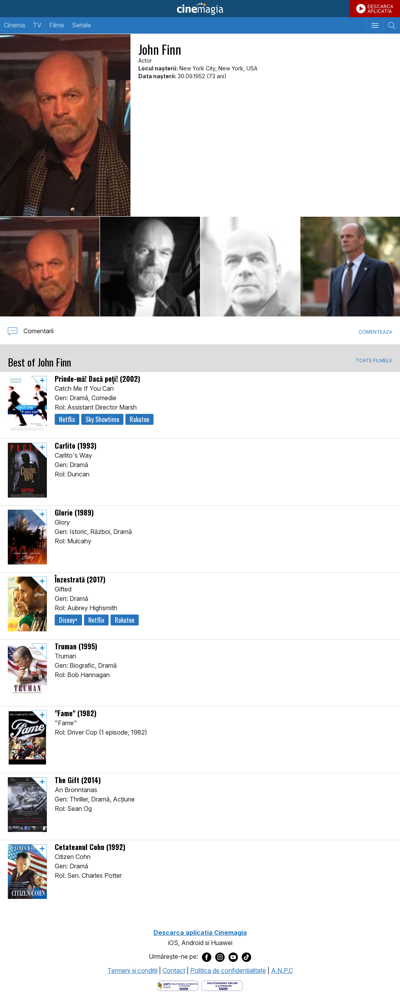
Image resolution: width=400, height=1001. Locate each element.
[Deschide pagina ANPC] (177, 985)
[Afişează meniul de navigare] (374, 25)
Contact (173, 970)
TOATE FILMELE (373, 360)
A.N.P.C (282, 970)
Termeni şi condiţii (132, 970)
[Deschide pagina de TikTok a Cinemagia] (246, 957)
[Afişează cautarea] (391, 25)
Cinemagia (200, 8)
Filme (56, 25)
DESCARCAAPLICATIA (380, 9)
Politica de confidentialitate (228, 970)
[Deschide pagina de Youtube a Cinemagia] (233, 957)
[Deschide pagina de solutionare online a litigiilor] (222, 985)
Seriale (81, 25)
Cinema (14, 25)
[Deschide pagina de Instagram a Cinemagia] (220, 957)
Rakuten (139, 419)
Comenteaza (375, 332)
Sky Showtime (102, 419)
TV (37, 25)
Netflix (67, 419)
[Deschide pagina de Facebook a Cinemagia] (206, 957)
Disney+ (68, 620)
